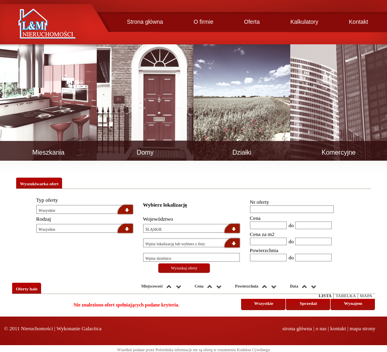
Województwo (158, 219)
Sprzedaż (308, 303)
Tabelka (345, 295)
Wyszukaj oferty (184, 268)
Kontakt (358, 22)
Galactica (92, 328)
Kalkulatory (304, 22)
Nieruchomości (37, 328)
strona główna (297, 328)
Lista (324, 295)
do (291, 225)
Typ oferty (47, 200)
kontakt (338, 328)
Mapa (366, 295)
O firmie (203, 22)
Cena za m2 (262, 234)
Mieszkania (48, 152)
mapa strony (362, 328)
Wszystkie (263, 303)
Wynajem (353, 303)
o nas (321, 328)
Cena (255, 218)
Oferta (252, 22)
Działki (241, 152)
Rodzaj (43, 219)
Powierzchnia (264, 250)
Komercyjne (339, 152)
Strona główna (145, 22)
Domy (145, 152)
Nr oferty (259, 202)
